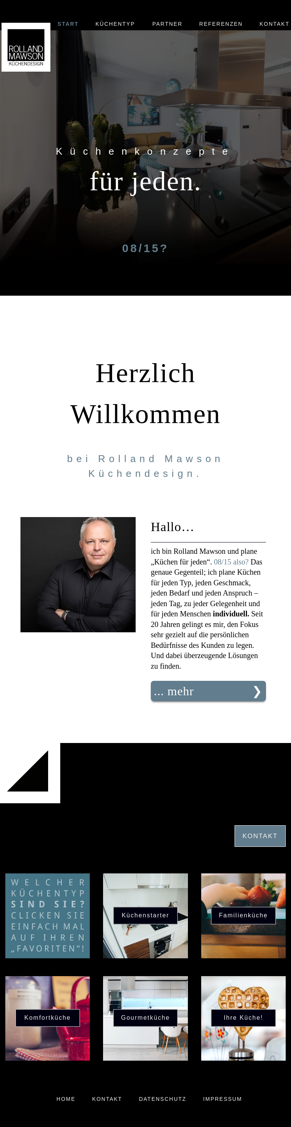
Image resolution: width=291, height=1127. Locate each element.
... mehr (174, 691)
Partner (167, 24)
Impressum (222, 1099)
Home (65, 1099)
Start (68, 24)
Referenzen (221, 24)
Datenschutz (162, 1099)
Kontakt (274, 24)
